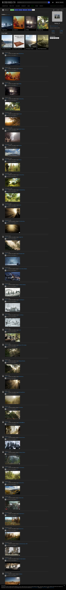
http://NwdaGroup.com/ (54, 26)
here (17, 55)
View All (8, 14)
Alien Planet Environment (43, 48)
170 (61, 31)
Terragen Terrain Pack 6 (7, 48)
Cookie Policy (44, 587)
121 (53, 31)
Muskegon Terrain (29, 48)
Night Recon (4, 29)
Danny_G (6, 53)
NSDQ (27, 29)
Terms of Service (35, 587)
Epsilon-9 (16, 29)
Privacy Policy (51, 587)
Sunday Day (40, 29)
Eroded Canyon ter (18, 48)
